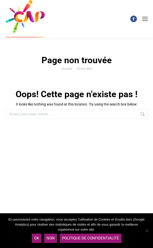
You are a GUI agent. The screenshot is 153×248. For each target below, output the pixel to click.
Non (51, 238)
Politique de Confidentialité (90, 238)
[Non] (146, 230)
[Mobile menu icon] (145, 19)
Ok (36, 238)
